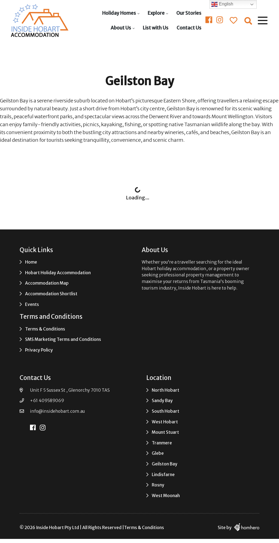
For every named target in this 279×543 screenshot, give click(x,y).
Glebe (158, 453)
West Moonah (166, 495)
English (222, 4)
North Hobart (165, 390)
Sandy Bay (162, 400)
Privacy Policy (39, 350)
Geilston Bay (164, 464)
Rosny (158, 485)
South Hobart (165, 411)
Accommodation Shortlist (51, 293)
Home (31, 262)
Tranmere (162, 442)
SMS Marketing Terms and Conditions (63, 339)
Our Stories (188, 13)
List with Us (155, 28)
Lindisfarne (163, 474)
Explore (156, 13)
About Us (121, 28)
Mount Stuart (165, 432)
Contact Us (189, 28)
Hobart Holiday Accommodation (58, 272)
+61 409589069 (47, 400)
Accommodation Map (47, 283)
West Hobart (165, 421)
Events (32, 304)
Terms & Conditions (45, 329)
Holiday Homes (119, 13)
